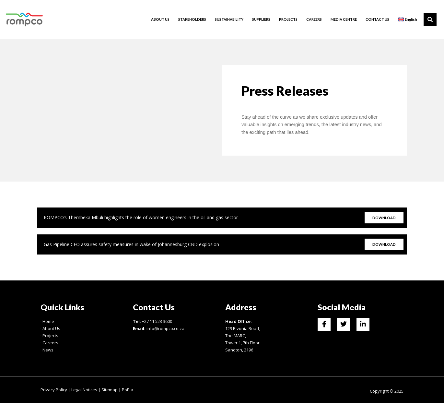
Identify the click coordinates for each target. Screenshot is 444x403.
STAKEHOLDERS (192, 19)
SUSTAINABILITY (229, 19)
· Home (47, 321)
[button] (430, 19)
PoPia (127, 390)
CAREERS (314, 19)
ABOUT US (160, 19)
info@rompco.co (162, 328)
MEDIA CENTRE (344, 19)
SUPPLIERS (261, 19)
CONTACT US (377, 19)
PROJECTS (288, 19)
